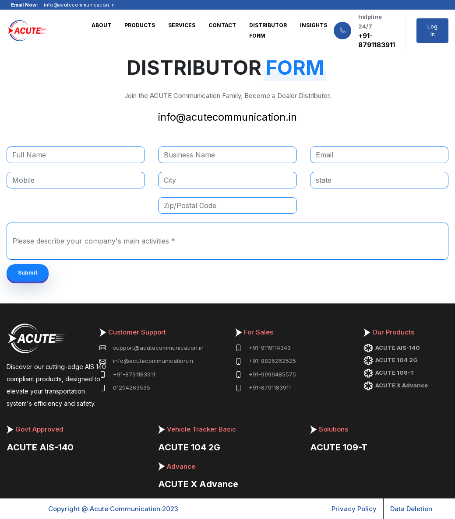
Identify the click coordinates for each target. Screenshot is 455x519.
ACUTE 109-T (338, 447)
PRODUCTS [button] (139, 25)
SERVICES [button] (181, 25)
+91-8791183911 (376, 40)
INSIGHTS (313, 25)
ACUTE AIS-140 (40, 447)
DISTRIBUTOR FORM (268, 30)
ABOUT (101, 25)
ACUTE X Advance (198, 484)
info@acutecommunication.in (227, 117)
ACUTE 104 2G (189, 447)
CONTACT (222, 25)
